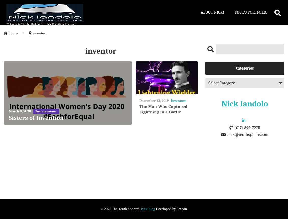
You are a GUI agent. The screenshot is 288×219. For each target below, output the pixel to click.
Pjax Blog (148, 209)
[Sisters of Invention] (68, 93)
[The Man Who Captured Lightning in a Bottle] (167, 77)
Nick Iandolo (245, 103)
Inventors (178, 101)
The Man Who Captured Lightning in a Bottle (163, 109)
